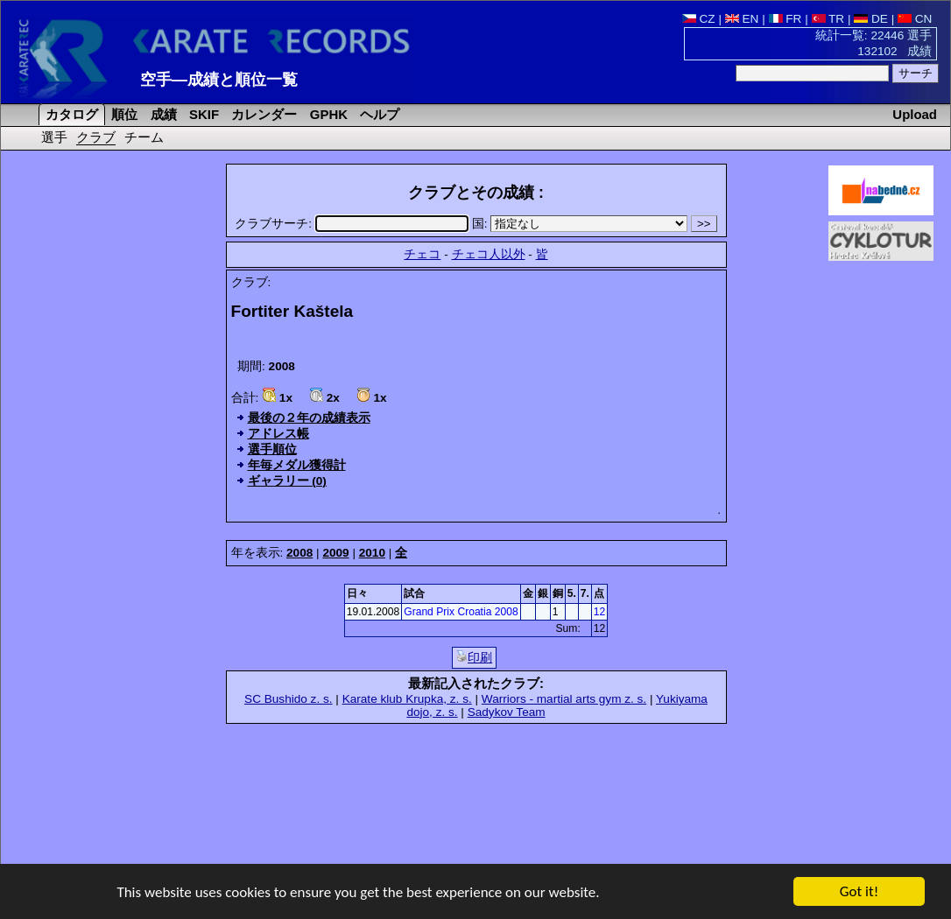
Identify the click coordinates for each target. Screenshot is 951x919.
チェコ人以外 (488, 254)
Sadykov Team (507, 712)
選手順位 (272, 449)
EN (742, 18)
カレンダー (262, 114)
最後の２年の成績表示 (309, 417)
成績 (162, 114)
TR (828, 18)
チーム (144, 137)
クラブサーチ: (353, 223)
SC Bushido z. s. (288, 698)
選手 (54, 137)
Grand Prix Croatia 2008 (461, 612)
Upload (914, 114)
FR (785, 18)
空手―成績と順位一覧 (219, 79)
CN (915, 18)
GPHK (327, 114)
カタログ (70, 114)
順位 (122, 114)
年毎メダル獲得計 (297, 465)
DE (871, 18)
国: (581, 223)
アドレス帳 (278, 433)
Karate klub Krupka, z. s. (407, 698)
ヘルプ (377, 114)
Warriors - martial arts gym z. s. (564, 698)
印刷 (474, 657)
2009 (335, 552)
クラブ (96, 137)
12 (599, 612)
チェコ (422, 254)
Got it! (859, 893)
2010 (372, 552)
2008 (299, 552)
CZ (698, 18)
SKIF (202, 114)
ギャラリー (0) (287, 481)
